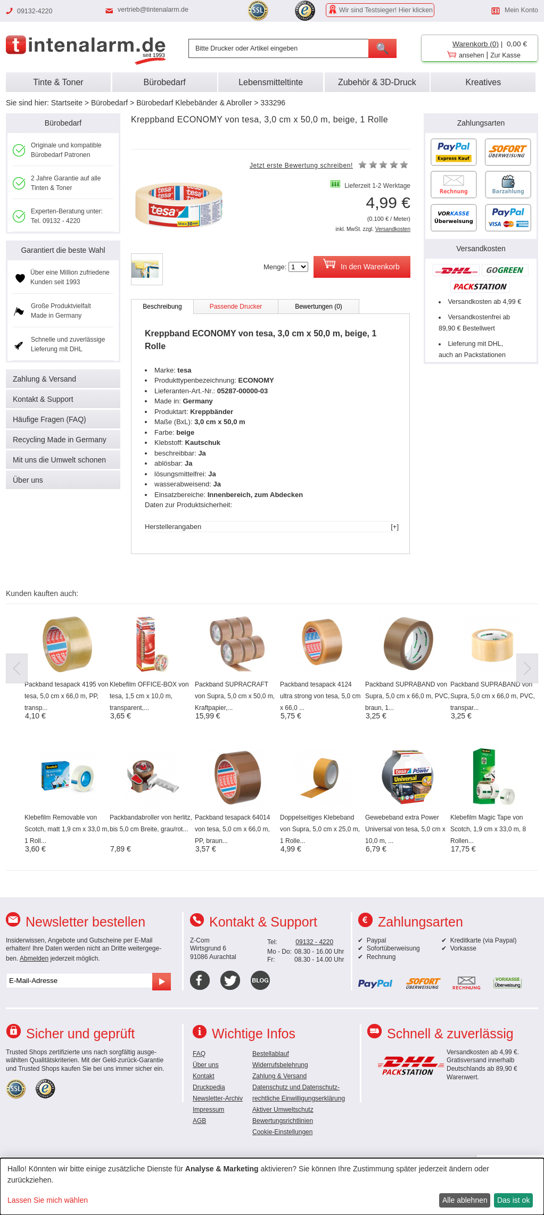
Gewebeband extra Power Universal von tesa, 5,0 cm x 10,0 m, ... (405, 829)
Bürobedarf (109, 102)
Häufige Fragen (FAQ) (49, 419)
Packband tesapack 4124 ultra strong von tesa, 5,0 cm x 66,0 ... (320, 696)
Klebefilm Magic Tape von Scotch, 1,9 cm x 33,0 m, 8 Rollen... (488, 829)
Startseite (67, 102)
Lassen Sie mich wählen (47, 1200)
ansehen (471, 55)
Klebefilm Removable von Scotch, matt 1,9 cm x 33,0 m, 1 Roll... (66, 829)
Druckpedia (209, 1087)
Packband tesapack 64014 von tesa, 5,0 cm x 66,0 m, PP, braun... (232, 829)
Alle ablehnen (465, 1200)
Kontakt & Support (43, 399)
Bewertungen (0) (318, 306)
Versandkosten (392, 229)
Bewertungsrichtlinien (282, 1121)
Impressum (208, 1109)
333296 (272, 102)
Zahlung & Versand (44, 379)
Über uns (28, 480)
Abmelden (34, 958)
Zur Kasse (505, 55)
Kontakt (204, 1076)
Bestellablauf (270, 1053)
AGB (199, 1121)
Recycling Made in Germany (59, 439)
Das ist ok (513, 1200)
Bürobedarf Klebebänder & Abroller (194, 102)
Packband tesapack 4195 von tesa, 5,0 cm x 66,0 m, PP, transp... (66, 696)
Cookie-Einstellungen (282, 1132)
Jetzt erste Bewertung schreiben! (301, 165)
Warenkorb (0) (475, 44)
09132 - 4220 (314, 942)
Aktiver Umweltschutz (283, 1109)
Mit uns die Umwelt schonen (59, 460)
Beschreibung (162, 306)
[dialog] (272, 1186)
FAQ (199, 1053)
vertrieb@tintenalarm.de (153, 9)
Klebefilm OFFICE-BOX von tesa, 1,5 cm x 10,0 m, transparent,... (149, 696)
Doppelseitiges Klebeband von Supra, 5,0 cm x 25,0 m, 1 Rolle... (320, 829)
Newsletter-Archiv (218, 1098)
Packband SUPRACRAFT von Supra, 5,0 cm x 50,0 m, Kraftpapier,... (235, 696)
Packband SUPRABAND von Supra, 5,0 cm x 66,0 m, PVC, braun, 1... (407, 696)
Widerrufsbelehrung (280, 1065)
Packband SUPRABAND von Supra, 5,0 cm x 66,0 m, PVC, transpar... (492, 696)
